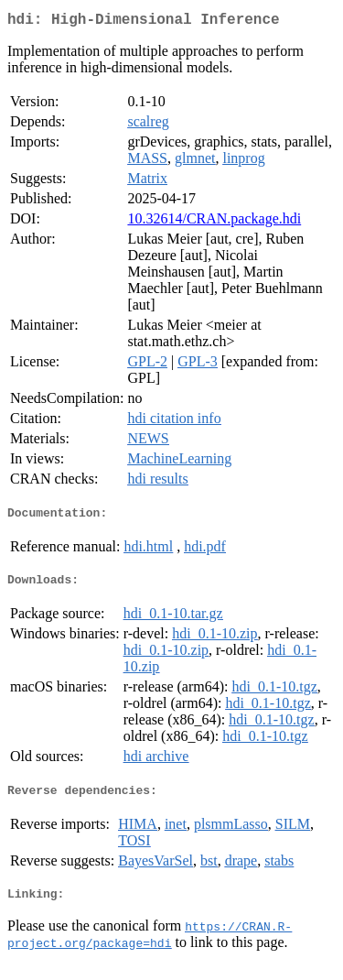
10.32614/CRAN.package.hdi (214, 222)
